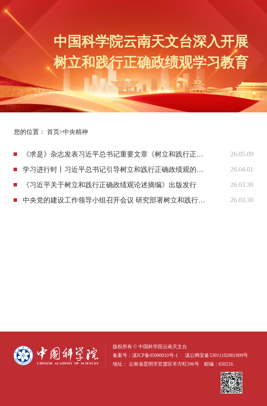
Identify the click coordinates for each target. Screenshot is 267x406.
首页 (53, 131)
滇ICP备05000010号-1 (155, 355)
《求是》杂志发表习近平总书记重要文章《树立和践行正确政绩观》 (114, 154)
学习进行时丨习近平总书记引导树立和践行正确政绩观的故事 (114, 169)
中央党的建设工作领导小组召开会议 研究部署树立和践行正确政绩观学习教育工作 (114, 200)
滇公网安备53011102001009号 (216, 355)
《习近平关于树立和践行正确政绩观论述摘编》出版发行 (109, 185)
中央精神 (75, 131)
